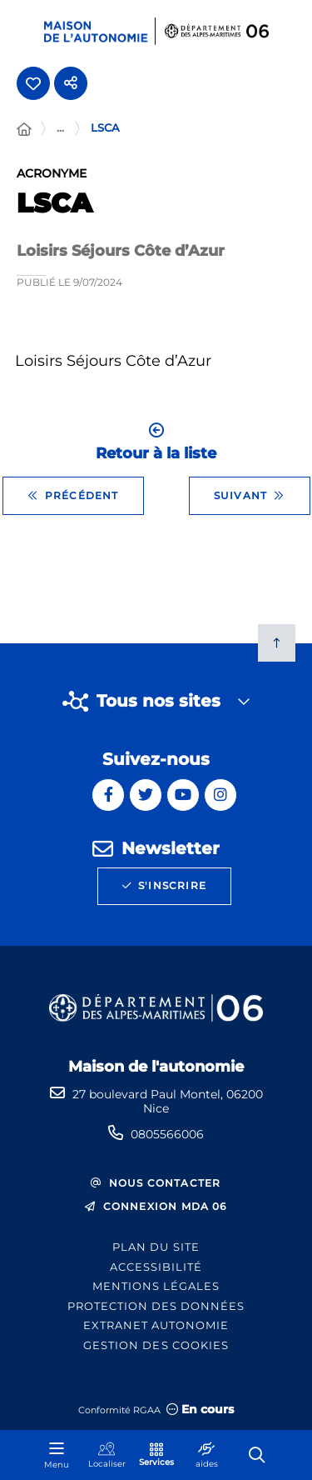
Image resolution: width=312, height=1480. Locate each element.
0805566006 (167, 1134)
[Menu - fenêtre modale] (57, 1455)
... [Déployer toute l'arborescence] (60, 127)
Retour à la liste (156, 442)
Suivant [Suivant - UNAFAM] (249, 495)
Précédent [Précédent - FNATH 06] (73, 495)
